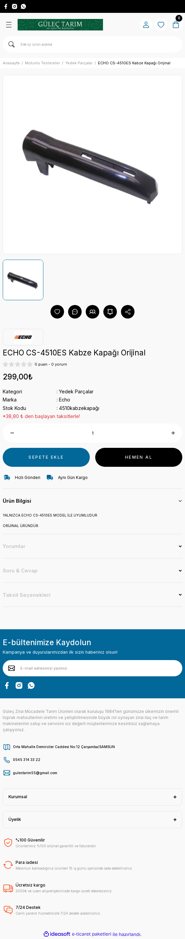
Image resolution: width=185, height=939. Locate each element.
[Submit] (11, 668)
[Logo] (60, 24)
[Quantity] (92, 432)
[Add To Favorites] (57, 312)
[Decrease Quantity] (12, 432)
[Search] (92, 44)
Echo (64, 399)
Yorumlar (14, 546)
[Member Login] (146, 25)
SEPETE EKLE (46, 457)
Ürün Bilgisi (17, 501)
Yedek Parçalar (76, 391)
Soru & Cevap (20, 570)
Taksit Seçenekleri (26, 595)
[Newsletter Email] (92, 668)
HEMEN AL (138, 457)
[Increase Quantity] (173, 432)
